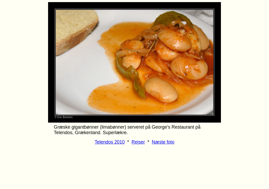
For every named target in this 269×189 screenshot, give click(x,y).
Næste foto (163, 142)
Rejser (138, 142)
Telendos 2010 (110, 142)
